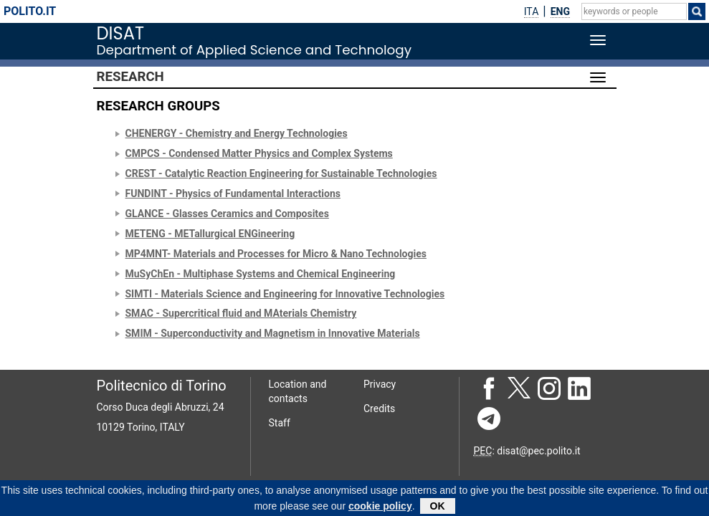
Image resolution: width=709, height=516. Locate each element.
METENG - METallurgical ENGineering (210, 233)
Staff (279, 423)
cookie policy (380, 508)
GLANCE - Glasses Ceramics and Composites (227, 213)
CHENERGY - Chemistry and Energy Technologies (236, 133)
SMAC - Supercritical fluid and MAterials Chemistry (241, 313)
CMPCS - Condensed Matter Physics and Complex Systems (259, 153)
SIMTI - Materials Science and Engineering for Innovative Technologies (285, 294)
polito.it (30, 11)
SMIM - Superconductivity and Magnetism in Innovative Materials (272, 333)
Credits (379, 408)
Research (130, 77)
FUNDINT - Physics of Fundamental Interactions (233, 193)
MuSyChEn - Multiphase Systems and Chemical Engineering (260, 274)
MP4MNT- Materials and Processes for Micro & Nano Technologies (276, 253)
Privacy (379, 384)
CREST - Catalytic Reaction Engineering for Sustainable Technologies (281, 173)
